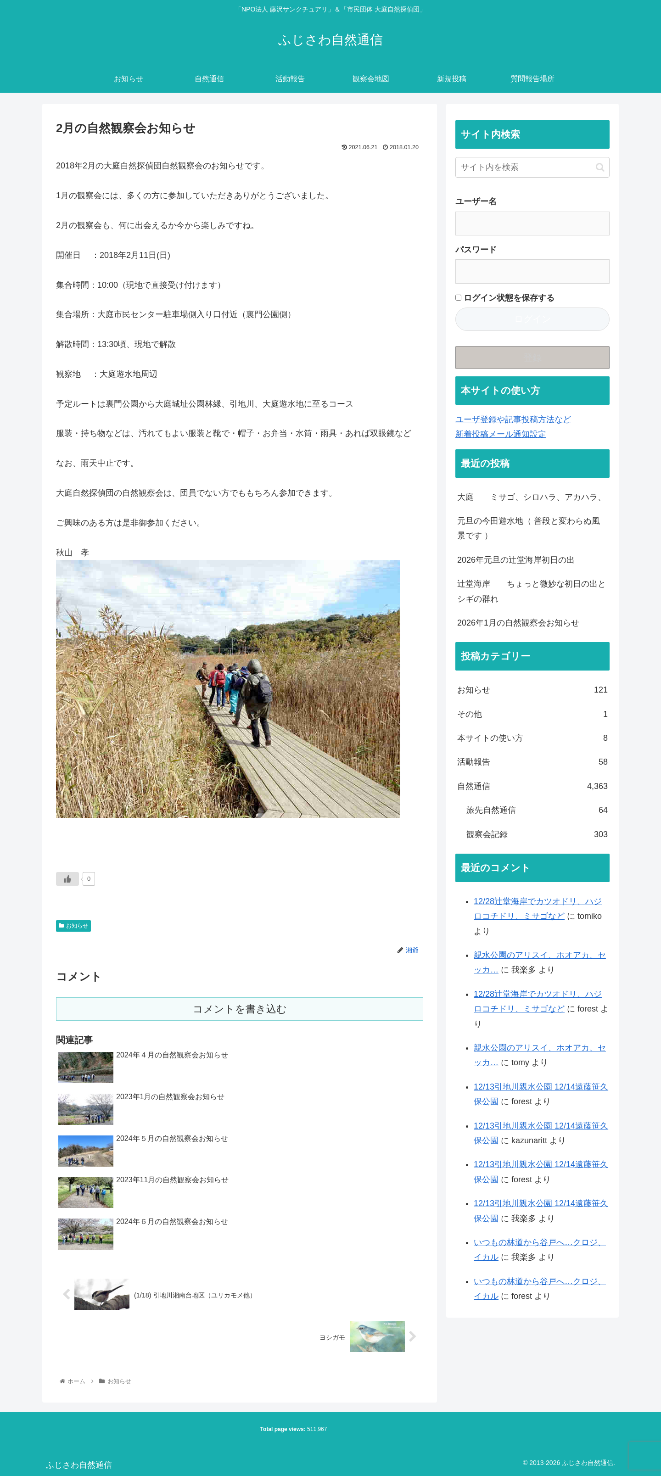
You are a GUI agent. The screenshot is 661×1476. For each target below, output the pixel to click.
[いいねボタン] (67, 879)
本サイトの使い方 (532, 738)
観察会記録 (537, 834)
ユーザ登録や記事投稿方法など (513, 419)
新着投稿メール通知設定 (500, 434)
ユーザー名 (476, 201)
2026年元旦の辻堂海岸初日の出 (516, 560)
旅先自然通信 (537, 810)
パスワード (476, 249)
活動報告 (532, 762)
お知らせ (73, 925)
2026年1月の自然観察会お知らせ (518, 622)
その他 (532, 714)
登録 (532, 357)
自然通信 (532, 786)
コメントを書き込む (240, 1009)
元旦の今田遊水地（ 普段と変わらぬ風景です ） (528, 528)
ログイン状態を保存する (505, 297)
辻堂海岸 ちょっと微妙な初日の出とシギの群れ (531, 591)
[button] (600, 167)
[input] (532, 167)
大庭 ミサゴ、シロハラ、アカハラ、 (531, 497)
